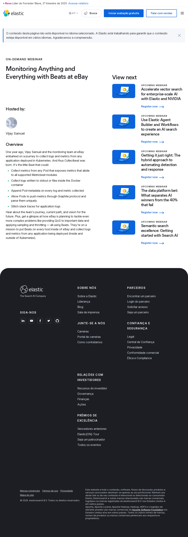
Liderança (83, 301)
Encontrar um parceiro (141, 296)
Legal (130, 336)
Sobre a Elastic (87, 296)
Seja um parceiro (138, 312)
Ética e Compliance (139, 358)
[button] (179, 35)
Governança (85, 393)
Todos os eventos (89, 445)
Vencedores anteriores (92, 429)
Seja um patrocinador (91, 439)
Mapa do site (27, 495)
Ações (81, 404)
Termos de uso (50, 490)
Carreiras (83, 331)
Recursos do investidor (92, 388)
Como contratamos (89, 342)
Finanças (83, 399)
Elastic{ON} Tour (88, 434)
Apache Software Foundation (147, 509)
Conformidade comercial (143, 352)
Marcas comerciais (30, 490)
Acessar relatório (78, 3)
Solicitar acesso (137, 307)
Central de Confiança (140, 342)
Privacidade (134, 347)
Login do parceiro (138, 301)
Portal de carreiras (89, 337)
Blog (80, 307)
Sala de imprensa (88, 312)
